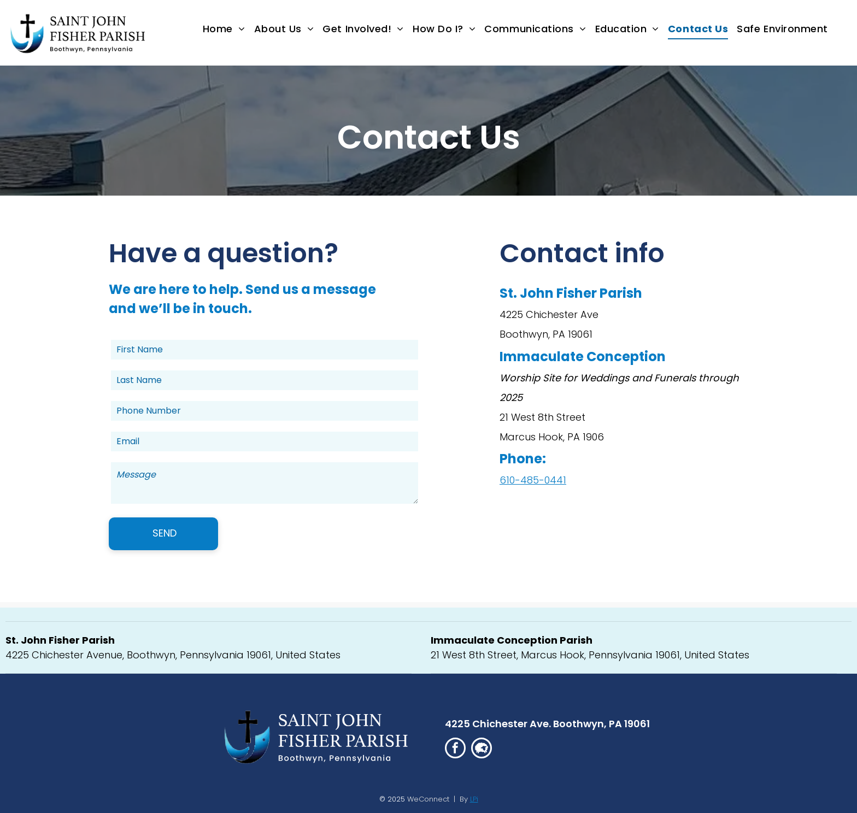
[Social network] (481, 749)
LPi (474, 799)
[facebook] (455, 749)
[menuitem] (224, 29)
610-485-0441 (533, 480)
